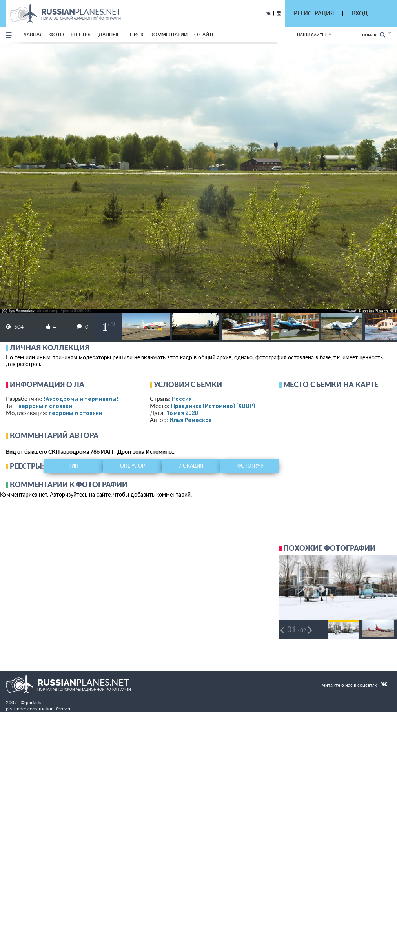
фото (56, 35)
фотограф (250, 466)
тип (73, 466)
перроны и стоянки (45, 405)
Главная (32, 35)
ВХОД (360, 13)
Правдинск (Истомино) (213, 405)
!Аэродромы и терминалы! (81, 398)
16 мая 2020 (182, 412)
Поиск (373, 35)
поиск (135, 35)
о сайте (204, 35)
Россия (182, 398)
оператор (132, 466)
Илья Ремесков (190, 419)
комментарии (169, 35)
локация (191, 466)
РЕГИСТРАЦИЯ (314, 13)
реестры (81, 35)
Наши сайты (311, 34)
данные (109, 35)
